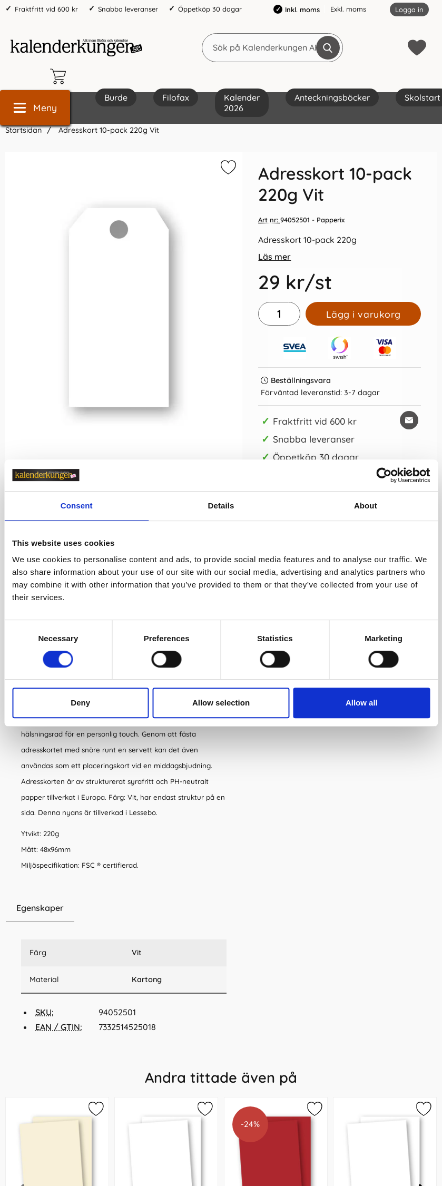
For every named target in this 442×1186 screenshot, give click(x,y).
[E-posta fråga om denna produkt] (409, 420)
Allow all (362, 702)
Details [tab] (221, 505)
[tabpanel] (123, 734)
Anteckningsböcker (332, 97)
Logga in (409, 9)
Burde (115, 97)
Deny (80, 702)
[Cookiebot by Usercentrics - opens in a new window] (384, 475)
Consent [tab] (77, 505)
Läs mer (274, 256)
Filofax (175, 97)
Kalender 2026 (242, 102)
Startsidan (23, 130)
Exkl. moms (348, 9)
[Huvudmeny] (35, 107)
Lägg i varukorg (363, 314)
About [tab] (365, 505)
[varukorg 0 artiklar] (60, 76)
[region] (123, 908)
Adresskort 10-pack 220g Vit (107, 130)
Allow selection (221, 702)
